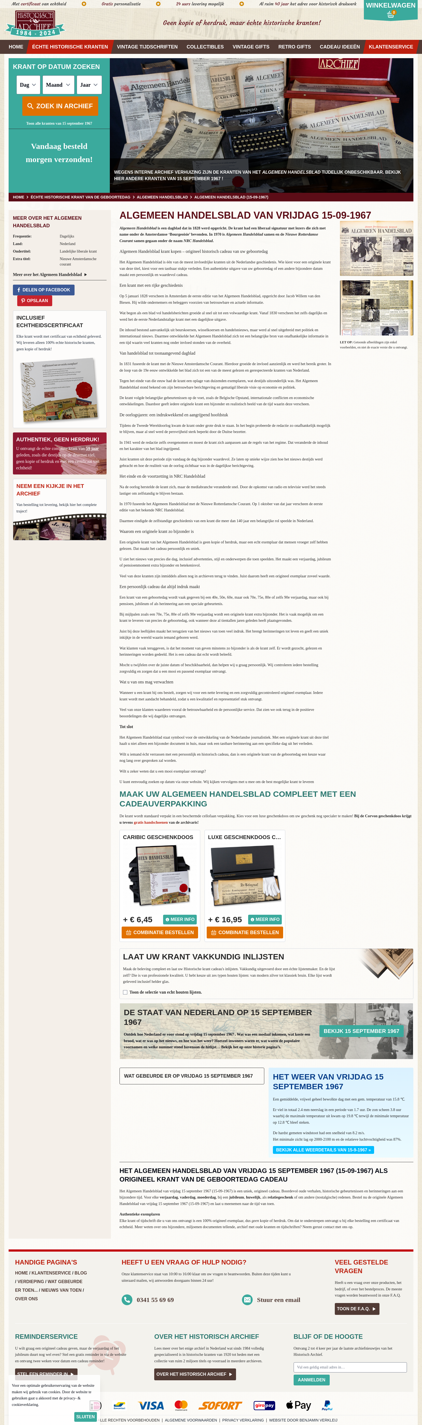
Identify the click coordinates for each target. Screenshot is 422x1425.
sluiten (85, 1416)
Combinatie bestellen (160, 932)
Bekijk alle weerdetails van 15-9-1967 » (323, 1150)
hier (119, 178)
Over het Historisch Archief (195, 1374)
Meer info (180, 919)
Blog (81, 1273)
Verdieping (30, 1281)
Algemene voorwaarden (191, 1420)
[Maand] (59, 84)
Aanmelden (311, 1380)
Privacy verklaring (243, 1420)
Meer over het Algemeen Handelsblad (50, 274)
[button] (376, 248)
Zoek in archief (60, 106)
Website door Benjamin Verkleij (303, 1420)
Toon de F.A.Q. (357, 1309)
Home (21, 1273)
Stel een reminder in (46, 1374)
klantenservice (142, 1274)
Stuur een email (278, 1299)
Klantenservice (51, 1273)
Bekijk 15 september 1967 (361, 1031)
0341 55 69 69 (155, 1299)
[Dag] (28, 84)
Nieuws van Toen (61, 1290)
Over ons (26, 1299)
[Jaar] (89, 84)
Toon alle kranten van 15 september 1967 (59, 123)
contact (329, 1227)
